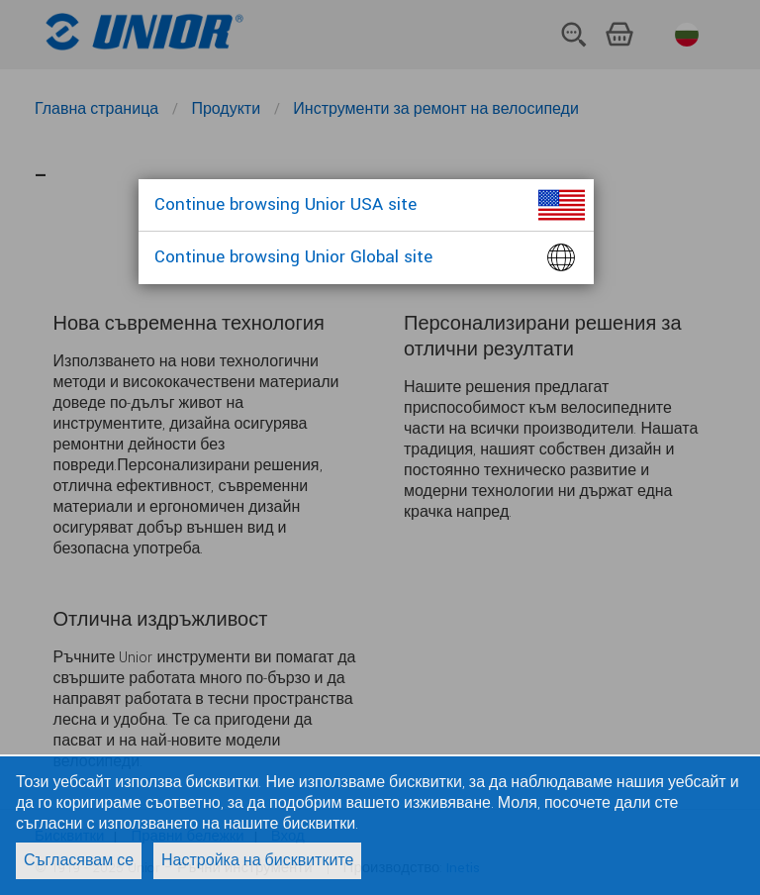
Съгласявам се (79, 860)
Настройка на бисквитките (257, 860)
